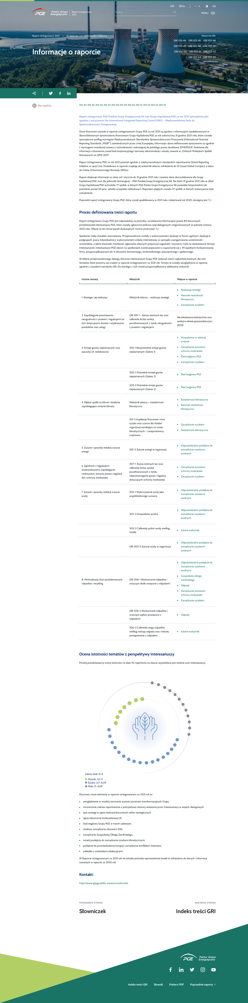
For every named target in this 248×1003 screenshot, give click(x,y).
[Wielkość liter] (197, 6)
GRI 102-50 (180, 51)
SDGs (182, 6)
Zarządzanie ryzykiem (192, 304)
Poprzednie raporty (203, 984)
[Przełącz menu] (208, 13)
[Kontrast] (207, 6)
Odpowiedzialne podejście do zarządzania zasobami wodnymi (197, 449)
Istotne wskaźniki (190, 530)
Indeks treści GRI (138, 984)
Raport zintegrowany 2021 (46, 35)
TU (209, 200)
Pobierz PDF (176, 984)
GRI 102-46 (209, 40)
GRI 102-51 (195, 51)
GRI (172, 6)
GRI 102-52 (210, 51)
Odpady (185, 585)
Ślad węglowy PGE (191, 356)
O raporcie (72, 35)
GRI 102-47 (180, 46)
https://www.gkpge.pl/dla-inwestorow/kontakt (104, 883)
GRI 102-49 (209, 46)
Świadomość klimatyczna (194, 399)
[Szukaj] (144, 12)
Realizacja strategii (190, 289)
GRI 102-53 (209, 57)
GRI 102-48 (194, 46)
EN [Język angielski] (214, 6)
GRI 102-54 (195, 57)
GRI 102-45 (195, 40)
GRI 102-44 (180, 40)
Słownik (158, 984)
